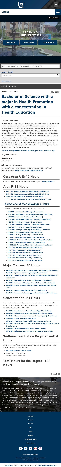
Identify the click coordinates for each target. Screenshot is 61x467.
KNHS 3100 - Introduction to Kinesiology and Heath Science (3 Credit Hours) (32, 270)
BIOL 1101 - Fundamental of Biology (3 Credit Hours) (25, 212)
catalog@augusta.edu (33, 384)
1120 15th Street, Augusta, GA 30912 (35, 458)
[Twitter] (25, 448)
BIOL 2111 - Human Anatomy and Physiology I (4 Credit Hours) (27, 191)
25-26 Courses (10, 42)
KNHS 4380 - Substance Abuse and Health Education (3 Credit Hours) (29, 331)
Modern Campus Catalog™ (47, 465)
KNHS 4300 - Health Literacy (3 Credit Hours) (21, 319)
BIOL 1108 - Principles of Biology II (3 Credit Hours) (25, 227)
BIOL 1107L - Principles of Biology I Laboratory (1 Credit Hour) (29, 225)
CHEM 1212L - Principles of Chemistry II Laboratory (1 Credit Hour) (30, 245)
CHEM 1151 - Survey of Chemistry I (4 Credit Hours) (25, 232)
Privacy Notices (30, 443)
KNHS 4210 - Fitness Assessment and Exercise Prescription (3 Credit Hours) (31, 316)
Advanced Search (6, 81)
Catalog (5, 11)
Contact (30, 424)
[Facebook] (21, 448)
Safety (30, 431)
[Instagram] (40, 448)
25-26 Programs (28, 42)
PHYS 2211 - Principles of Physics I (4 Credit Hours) (25, 258)
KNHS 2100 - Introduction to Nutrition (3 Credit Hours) (24, 197)
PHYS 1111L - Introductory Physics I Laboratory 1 (24, 250)
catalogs (9, 465)
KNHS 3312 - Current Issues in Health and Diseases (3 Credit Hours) (29, 280)
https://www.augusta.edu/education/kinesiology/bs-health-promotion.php (28, 151)
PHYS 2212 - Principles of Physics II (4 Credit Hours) (25, 260)
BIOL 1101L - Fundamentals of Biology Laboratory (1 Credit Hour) (30, 214)
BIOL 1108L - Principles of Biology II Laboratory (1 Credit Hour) (29, 230)
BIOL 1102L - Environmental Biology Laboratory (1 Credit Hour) (29, 219)
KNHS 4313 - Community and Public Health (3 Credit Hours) (26, 290)
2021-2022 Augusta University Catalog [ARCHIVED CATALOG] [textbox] (22, 66)
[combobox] (30, 66)
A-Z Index (30, 416)
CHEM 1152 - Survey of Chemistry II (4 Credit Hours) (25, 235)
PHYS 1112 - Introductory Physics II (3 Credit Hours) (25, 253)
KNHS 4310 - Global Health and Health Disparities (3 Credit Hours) (28, 321)
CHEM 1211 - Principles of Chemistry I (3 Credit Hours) (26, 237)
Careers (30, 435)
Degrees (30, 420)
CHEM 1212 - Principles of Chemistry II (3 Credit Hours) (26, 242)
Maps (30, 427)
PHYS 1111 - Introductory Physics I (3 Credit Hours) (25, 247)
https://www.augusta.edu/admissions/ (29, 170)
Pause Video (54, 18)
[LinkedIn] (30, 448)
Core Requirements (47, 181)
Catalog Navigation (9, 86)
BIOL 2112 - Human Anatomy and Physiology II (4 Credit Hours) (27, 194)
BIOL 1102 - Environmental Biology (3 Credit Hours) (25, 217)
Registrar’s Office (28, 382)
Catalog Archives (48, 42)
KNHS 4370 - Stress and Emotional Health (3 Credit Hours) (26, 329)
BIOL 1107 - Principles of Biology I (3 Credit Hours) (25, 222)
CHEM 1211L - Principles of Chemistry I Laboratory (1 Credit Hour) (30, 240)
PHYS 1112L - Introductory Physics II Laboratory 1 (25, 255)
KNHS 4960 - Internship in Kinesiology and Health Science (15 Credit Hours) (31, 293)
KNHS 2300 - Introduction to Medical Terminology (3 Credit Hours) (28, 311)
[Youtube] (35, 448)
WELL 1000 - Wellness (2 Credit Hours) (18, 351)
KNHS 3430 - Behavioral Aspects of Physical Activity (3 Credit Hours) (29, 313)
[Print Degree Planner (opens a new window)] (52, 92)
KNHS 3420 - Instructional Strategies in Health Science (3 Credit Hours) (30, 283)
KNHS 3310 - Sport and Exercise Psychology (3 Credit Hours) (26, 273)
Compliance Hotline (30, 439)
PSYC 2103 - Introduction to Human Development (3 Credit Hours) (28, 199)
